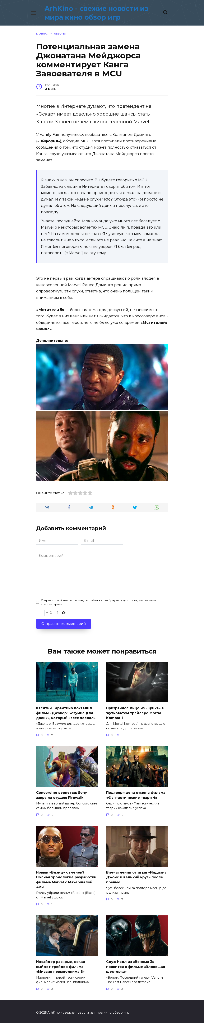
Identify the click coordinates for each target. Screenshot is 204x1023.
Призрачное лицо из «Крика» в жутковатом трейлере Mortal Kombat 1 (135, 712)
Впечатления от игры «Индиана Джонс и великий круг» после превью (136, 876)
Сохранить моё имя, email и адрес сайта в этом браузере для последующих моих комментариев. (98, 602)
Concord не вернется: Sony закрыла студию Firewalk (61, 794)
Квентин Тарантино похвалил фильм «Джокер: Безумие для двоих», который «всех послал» (66, 712)
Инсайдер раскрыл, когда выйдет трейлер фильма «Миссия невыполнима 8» (60, 964)
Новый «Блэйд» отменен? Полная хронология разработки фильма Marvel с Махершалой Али (66, 878)
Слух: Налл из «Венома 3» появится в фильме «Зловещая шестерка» (135, 964)
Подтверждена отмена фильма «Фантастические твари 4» (135, 794)
